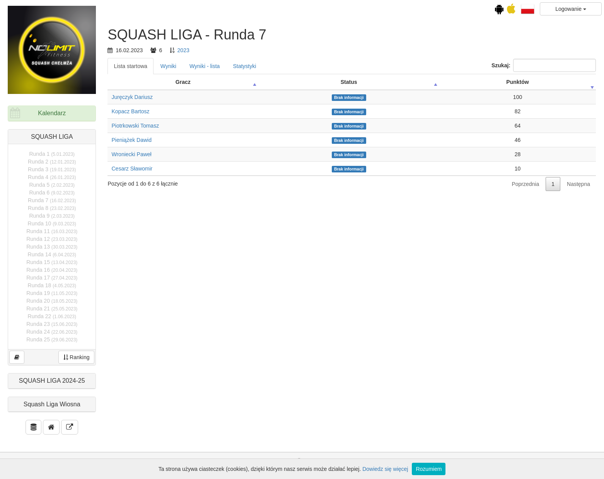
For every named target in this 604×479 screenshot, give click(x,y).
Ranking (76, 357)
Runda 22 (52, 316)
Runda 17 (51, 277)
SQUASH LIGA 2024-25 (52, 380)
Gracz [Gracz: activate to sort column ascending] (183, 82)
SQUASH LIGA (52, 136)
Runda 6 (52, 192)
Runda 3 (52, 169)
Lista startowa (130, 66)
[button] (527, 8)
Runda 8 (52, 208)
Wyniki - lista (204, 66)
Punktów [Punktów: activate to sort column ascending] (517, 82)
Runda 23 (51, 324)
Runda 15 (51, 262)
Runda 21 (51, 308)
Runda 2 (52, 162)
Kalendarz (52, 113)
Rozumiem (429, 469)
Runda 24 (51, 332)
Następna (578, 184)
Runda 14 (52, 254)
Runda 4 (52, 177)
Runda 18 (52, 285)
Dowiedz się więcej (385, 469)
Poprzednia (525, 184)
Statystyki (244, 66)
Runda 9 (52, 216)
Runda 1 (52, 154)
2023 (183, 50)
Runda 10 (52, 223)
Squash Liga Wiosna (52, 404)
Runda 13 (51, 247)
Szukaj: (543, 65)
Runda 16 (51, 270)
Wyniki (168, 66)
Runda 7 (52, 200)
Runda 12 (51, 239)
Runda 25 (51, 339)
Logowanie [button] (570, 9)
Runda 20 (51, 301)
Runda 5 (52, 185)
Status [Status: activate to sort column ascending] (349, 82)
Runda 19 (51, 293)
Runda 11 (51, 231)
